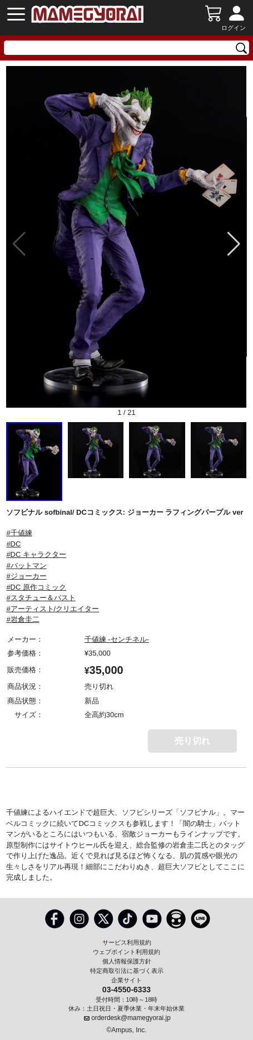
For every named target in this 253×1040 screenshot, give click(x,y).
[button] (233, 244)
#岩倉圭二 (22, 619)
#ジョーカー (26, 576)
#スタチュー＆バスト (40, 597)
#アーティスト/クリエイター (52, 609)
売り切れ (192, 740)
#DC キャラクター (36, 554)
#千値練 (19, 533)
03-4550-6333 (126, 989)
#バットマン (26, 565)
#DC (13, 544)
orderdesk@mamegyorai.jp (131, 1018)
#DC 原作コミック (36, 587)
